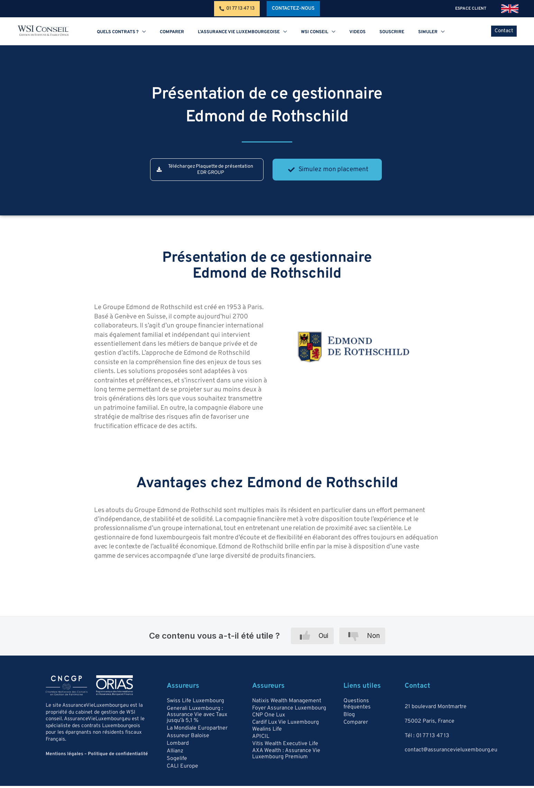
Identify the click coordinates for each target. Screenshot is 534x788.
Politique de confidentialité (113, 756)
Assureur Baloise (188, 739)
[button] (293, 8)
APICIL (260, 740)
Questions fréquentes (357, 706)
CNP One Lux (268, 717)
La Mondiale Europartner (197, 731)
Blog (349, 717)
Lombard (178, 747)
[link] (509, 8)
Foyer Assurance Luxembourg (289, 710)
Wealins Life (267, 732)
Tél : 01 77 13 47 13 (427, 737)
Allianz (175, 756)
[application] (167, 32)
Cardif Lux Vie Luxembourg (285, 725)
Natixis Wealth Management (286, 702)
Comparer (355, 725)
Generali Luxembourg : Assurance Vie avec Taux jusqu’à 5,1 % (197, 717)
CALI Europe (182, 772)
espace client (474, 8)
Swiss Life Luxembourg (195, 703)
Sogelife (177, 764)
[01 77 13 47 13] (237, 8)
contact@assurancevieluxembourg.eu (451, 752)
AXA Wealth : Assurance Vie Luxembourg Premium (286, 758)
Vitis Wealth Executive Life (285, 747)
